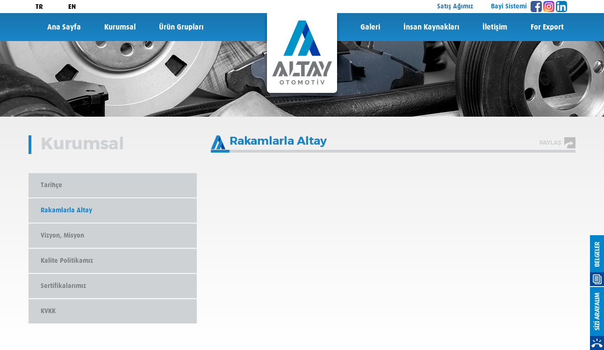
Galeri (370, 27)
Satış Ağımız (455, 6)
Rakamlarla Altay (66, 210)
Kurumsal (120, 27)
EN (72, 7)
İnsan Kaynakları (431, 27)
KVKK (48, 311)
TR (39, 7)
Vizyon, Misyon (62, 235)
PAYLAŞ (550, 143)
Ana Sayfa (64, 27)
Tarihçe (51, 185)
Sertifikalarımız (63, 286)
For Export (547, 27)
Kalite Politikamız (67, 261)
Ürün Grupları (181, 27)
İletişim (494, 27)
